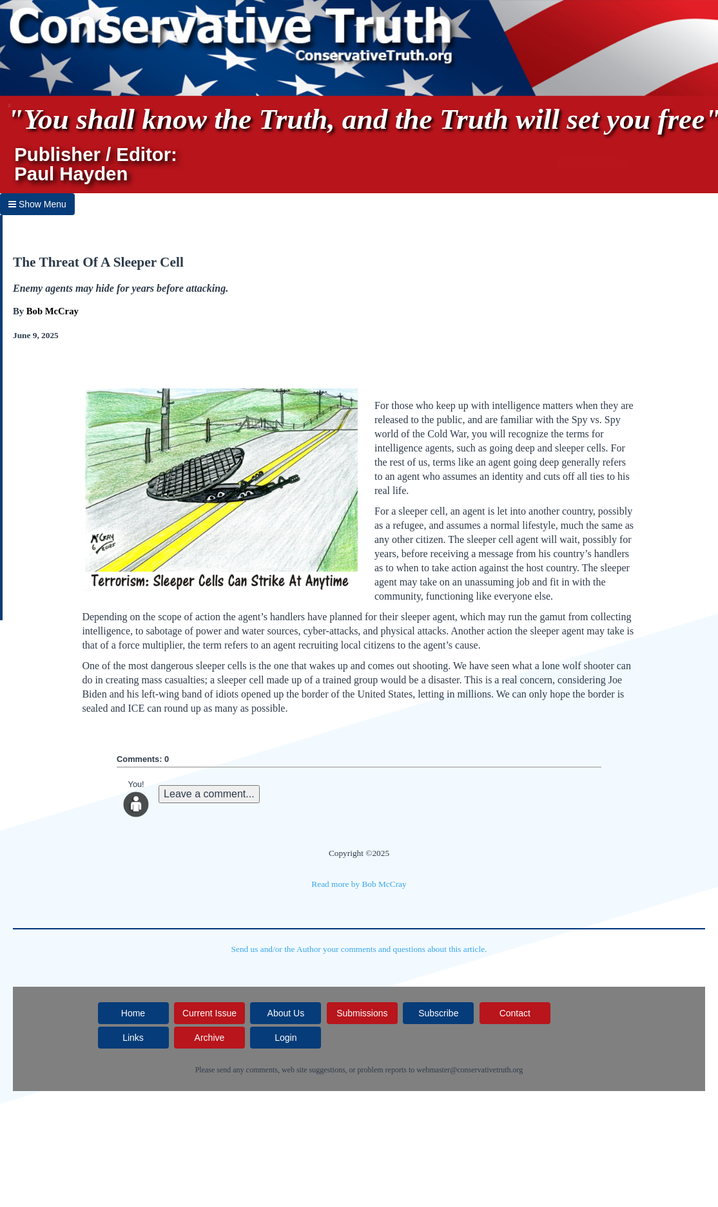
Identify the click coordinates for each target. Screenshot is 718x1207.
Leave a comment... (209, 793)
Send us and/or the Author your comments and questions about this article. (359, 949)
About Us (286, 1013)
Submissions (361, 1013)
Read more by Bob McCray (358, 884)
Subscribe (438, 1013)
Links (133, 1037)
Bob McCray (52, 311)
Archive (210, 1037)
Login (285, 1037)
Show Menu (37, 204)
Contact (515, 1013)
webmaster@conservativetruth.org (469, 1069)
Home (133, 1013)
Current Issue (209, 1013)
